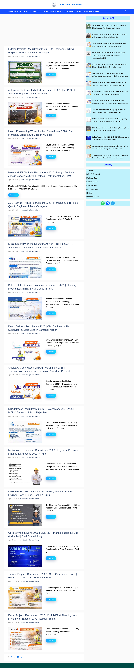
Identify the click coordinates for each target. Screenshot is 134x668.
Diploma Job (91, 178)
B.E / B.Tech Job (93, 174)
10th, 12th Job (23, 11)
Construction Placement (70, 4)
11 (18, 657)
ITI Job (35, 11)
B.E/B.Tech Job (47, 11)
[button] (125, 11)
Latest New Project (91, 11)
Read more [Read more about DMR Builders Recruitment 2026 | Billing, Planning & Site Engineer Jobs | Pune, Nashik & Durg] (51, 517)
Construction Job (74, 11)
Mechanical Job (92, 197)
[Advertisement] (44, 30)
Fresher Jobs (91, 185)
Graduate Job (60, 11)
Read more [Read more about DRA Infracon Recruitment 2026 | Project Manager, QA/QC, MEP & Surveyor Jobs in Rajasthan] (51, 434)
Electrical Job (92, 182)
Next (24, 657)
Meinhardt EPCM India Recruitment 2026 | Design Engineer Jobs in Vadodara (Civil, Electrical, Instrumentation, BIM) (108, 55)
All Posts (12, 11)
